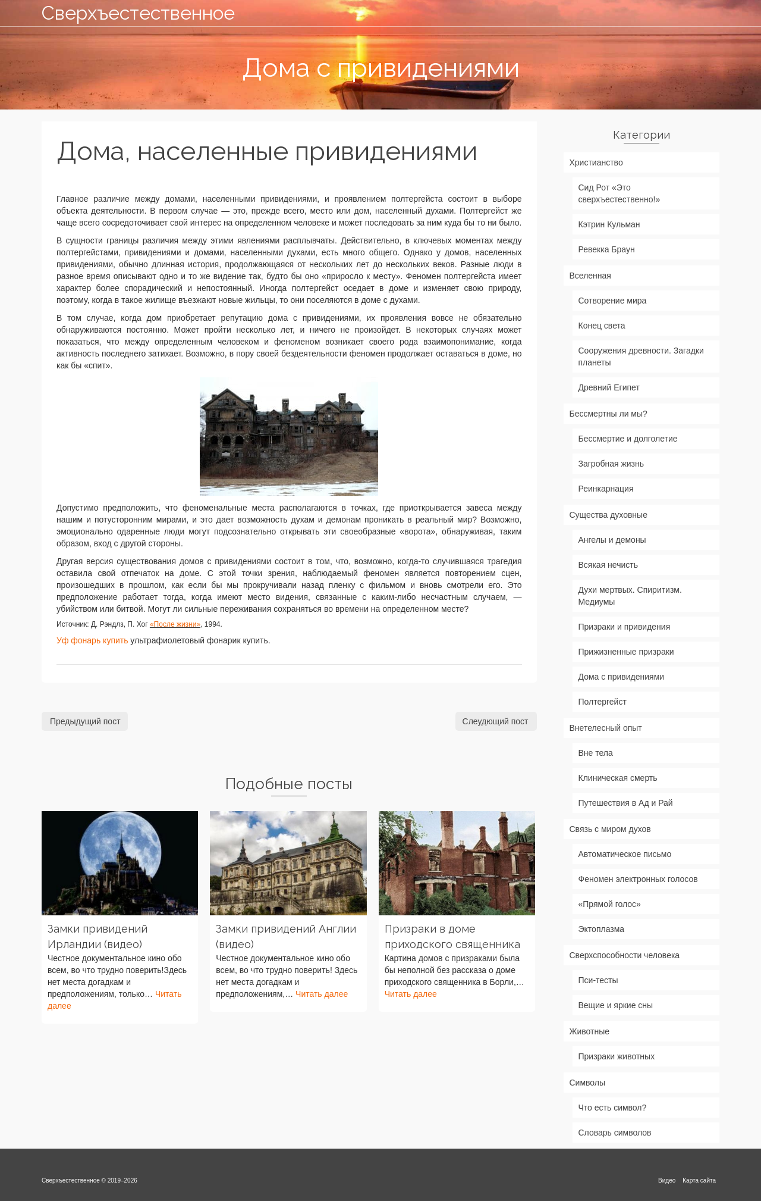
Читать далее (321, 994)
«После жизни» (175, 624)
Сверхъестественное (138, 13)
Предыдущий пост (85, 721)
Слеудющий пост (496, 721)
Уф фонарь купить (92, 640)
